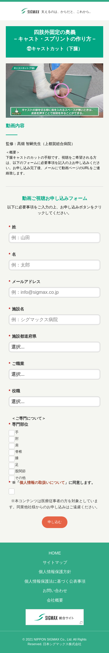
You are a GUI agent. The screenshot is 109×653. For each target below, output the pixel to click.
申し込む (55, 522)
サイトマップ (55, 562)
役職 (14, 390)
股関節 (20, 471)
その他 (20, 478)
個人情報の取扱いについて (42, 482)
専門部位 (18, 424)
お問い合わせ (55, 590)
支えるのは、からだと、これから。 (66, 11)
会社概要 (55, 600)
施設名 (16, 309)
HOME (55, 553)
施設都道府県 (22, 336)
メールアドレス (24, 281)
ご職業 (16, 363)
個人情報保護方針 (55, 571)
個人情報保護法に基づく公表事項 (54, 581)
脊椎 (18, 452)
